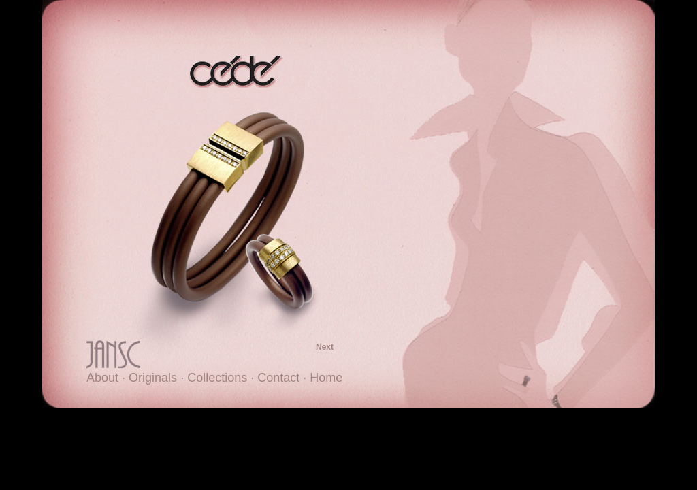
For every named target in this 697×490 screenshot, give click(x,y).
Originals (153, 378)
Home (326, 378)
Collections (217, 378)
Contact (278, 378)
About (102, 378)
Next (325, 347)
